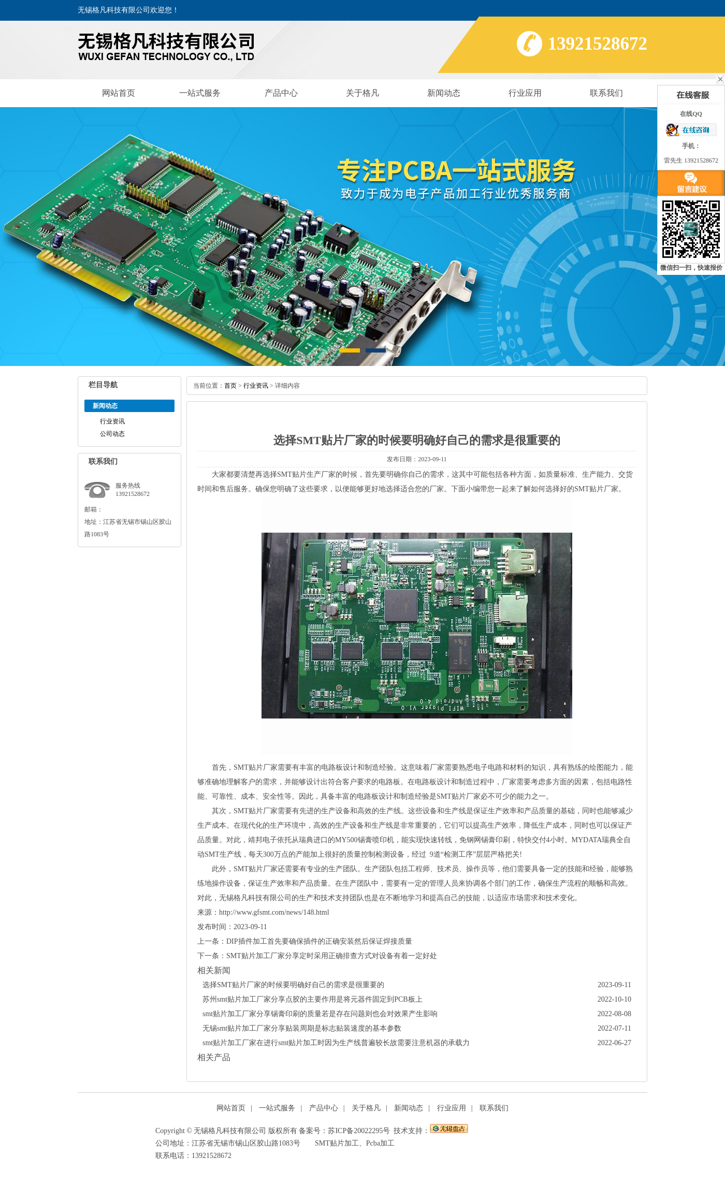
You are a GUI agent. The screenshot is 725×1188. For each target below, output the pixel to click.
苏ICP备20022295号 (359, 1131)
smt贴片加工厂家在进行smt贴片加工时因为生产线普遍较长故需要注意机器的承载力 (336, 1043)
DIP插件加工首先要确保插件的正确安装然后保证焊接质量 (319, 941)
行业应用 (525, 93)
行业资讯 (112, 421)
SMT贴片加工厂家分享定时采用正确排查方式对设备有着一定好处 (331, 956)
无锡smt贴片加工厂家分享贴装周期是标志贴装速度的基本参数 (301, 1028)
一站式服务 (200, 93)
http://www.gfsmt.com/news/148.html (274, 912)
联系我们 (606, 93)
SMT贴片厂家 (459, 796)
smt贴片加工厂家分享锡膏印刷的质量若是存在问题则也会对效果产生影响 (320, 1014)
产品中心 (281, 93)
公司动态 (112, 433)
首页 (230, 385)
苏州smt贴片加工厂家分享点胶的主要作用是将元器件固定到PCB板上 (312, 999)
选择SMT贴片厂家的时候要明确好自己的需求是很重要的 (293, 985)
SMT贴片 (589, 489)
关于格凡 (362, 93)
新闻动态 (443, 93)
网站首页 (118, 93)
